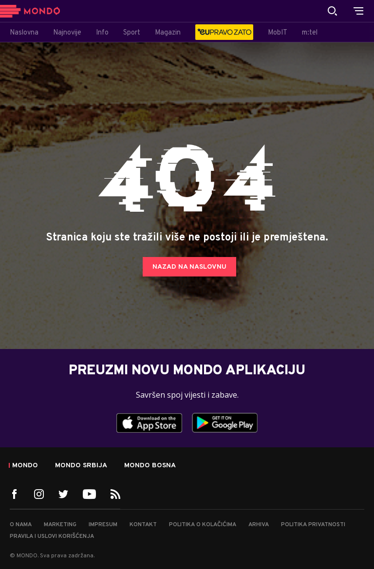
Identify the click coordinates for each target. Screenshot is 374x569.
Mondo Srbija (81, 466)
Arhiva (258, 525)
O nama (21, 525)
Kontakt (143, 525)
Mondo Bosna (150, 466)
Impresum (103, 525)
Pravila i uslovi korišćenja (52, 536)
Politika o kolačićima (202, 525)
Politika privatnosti (313, 525)
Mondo (25, 466)
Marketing (60, 525)
